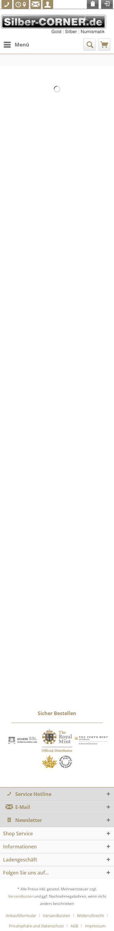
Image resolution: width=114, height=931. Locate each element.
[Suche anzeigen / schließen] (89, 45)
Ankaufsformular (21, 915)
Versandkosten (20, 896)
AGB (74, 926)
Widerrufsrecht (90, 915)
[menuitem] (16, 45)
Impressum (95, 926)
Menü (16, 44)
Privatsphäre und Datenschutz (36, 926)
